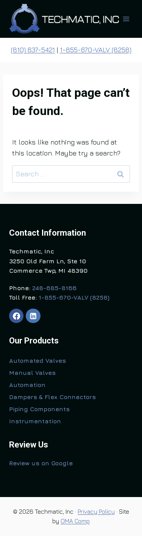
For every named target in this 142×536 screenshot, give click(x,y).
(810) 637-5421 (33, 50)
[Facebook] (16, 316)
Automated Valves (37, 360)
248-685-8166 (54, 287)
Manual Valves (32, 372)
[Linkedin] (33, 316)
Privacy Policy (96, 511)
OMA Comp (75, 520)
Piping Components (39, 408)
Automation (27, 384)
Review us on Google (41, 463)
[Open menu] (126, 19)
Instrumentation (35, 421)
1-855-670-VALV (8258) (95, 50)
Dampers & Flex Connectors (52, 396)
